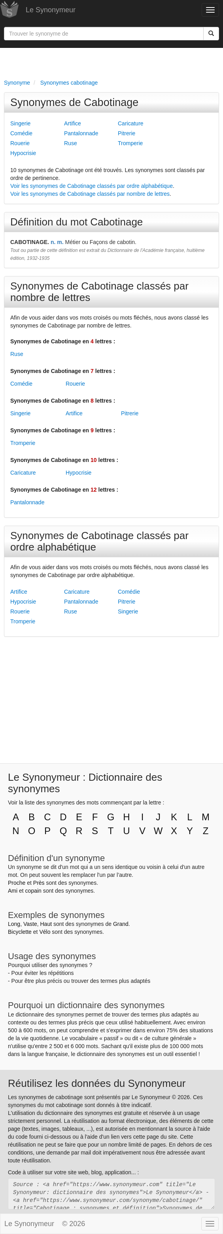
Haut (46, 924)
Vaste (30, 924)
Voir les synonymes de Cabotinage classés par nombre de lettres (90, 194)
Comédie (21, 133)
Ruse (70, 143)
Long (14, 924)
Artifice (72, 123)
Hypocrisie (23, 153)
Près (39, 883)
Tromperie (130, 143)
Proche (16, 883)
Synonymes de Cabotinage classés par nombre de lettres (99, 291)
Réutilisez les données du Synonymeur (96, 1083)
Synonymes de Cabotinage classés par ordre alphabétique (99, 541)
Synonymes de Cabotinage (74, 102)
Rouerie (20, 143)
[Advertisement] (111, 62)
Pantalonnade (81, 133)
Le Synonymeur (51, 10)
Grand (121, 924)
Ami (12, 891)
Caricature (131, 123)
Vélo (44, 932)
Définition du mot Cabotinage (76, 222)
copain (33, 891)
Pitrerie (126, 133)
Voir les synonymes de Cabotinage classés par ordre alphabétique (91, 186)
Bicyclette (20, 932)
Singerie (20, 123)
